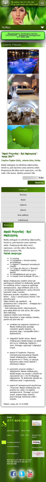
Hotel (23, 199)
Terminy (23, 194)
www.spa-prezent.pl (13, 446)
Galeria (23, 204)
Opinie (23, 210)
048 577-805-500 (22, 2)
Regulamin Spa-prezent (36, 436)
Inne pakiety (23, 215)
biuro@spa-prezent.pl (13, 442)
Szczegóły (23, 189)
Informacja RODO (37, 447)
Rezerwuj (39, 182)
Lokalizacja (23, 220)
